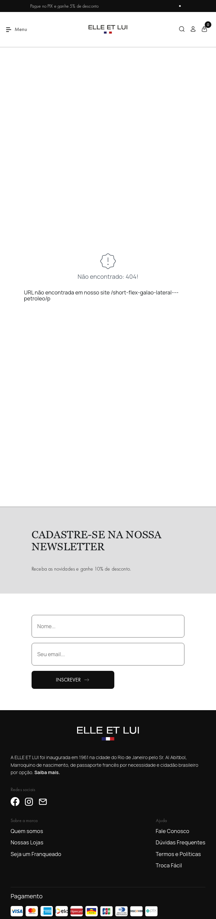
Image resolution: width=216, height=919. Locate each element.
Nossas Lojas (27, 842)
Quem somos (27, 831)
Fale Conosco (172, 831)
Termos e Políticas (178, 854)
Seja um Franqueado (36, 854)
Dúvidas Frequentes (180, 842)
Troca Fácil (169, 865)
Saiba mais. (47, 772)
